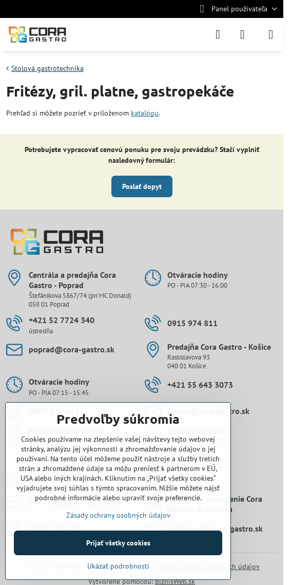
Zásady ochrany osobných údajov (118, 515)
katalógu (145, 113)
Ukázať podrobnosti (118, 566)
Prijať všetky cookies (118, 543)
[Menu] (271, 34)
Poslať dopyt (142, 186)
